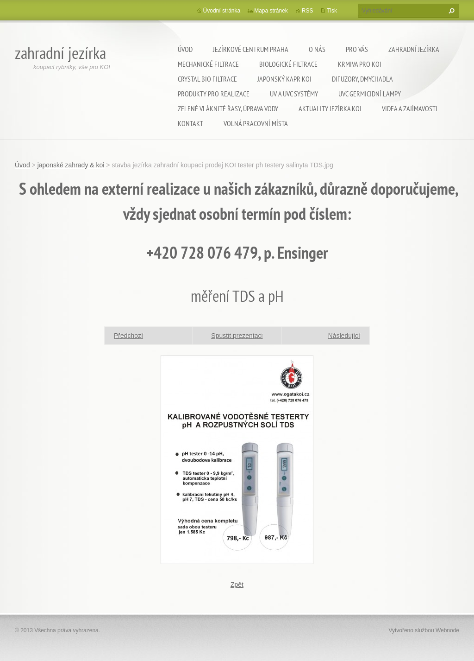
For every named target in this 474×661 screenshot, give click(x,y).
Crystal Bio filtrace (207, 78)
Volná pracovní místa (256, 123)
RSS (307, 10)
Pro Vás (357, 49)
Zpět (237, 584)
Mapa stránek (271, 10)
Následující (344, 335)
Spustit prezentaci (236, 335)
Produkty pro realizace (213, 93)
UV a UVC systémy (294, 93)
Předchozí (128, 335)
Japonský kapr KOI (284, 78)
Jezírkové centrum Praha (250, 49)
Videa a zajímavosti (409, 108)
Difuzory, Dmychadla (362, 78)
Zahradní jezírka (413, 49)
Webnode (447, 630)
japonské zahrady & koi (71, 165)
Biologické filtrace (288, 64)
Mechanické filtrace (208, 64)
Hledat (450, 11)
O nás (317, 49)
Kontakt (190, 123)
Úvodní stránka (222, 10)
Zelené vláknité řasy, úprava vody (228, 108)
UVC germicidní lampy (369, 93)
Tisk (332, 10)
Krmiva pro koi (359, 64)
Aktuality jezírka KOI (330, 108)
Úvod (185, 49)
